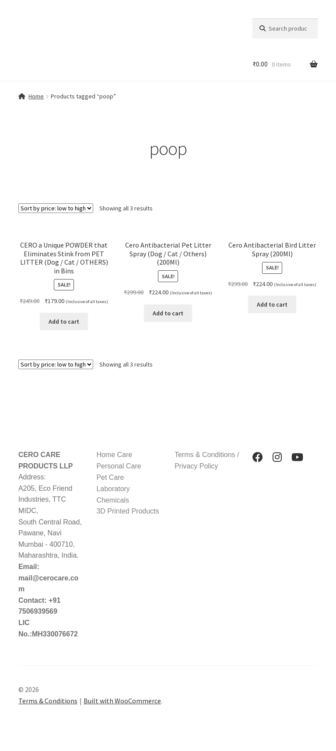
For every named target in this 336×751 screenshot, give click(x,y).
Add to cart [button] (64, 321)
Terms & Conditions (47, 700)
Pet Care (110, 477)
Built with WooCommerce (122, 700)
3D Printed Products (127, 511)
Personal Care (118, 466)
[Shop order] (55, 208)
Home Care (114, 454)
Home (36, 96)
